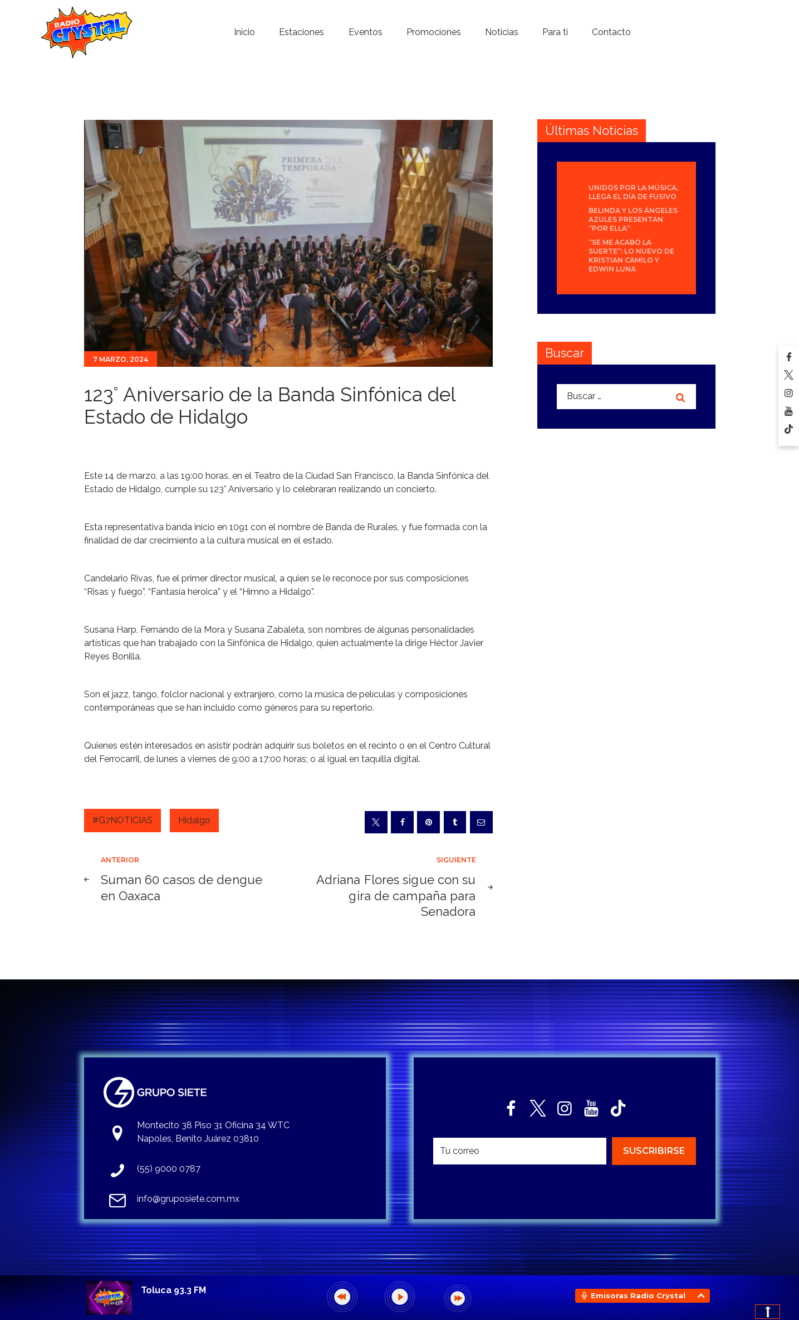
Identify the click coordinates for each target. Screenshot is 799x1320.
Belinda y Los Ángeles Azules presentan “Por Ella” (633, 219)
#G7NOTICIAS (122, 820)
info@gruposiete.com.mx (188, 1198)
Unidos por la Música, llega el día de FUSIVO (633, 192)
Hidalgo (194, 820)
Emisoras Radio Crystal (638, 1295)
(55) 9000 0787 (168, 1168)
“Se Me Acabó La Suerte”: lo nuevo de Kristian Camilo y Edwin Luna (631, 255)
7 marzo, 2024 (120, 359)
